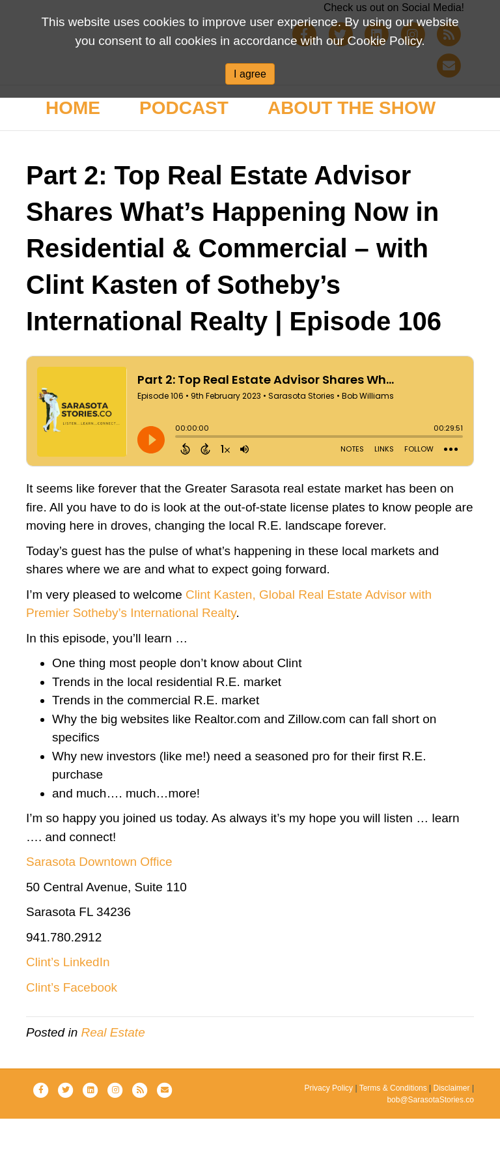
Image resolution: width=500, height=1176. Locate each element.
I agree (250, 73)
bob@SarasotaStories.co (430, 1157)
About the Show (352, 165)
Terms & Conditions (393, 1145)
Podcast (184, 165)
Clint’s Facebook (71, 1045)
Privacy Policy (328, 1145)
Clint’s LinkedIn (68, 1019)
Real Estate (113, 1090)
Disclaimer (452, 1145)
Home (73, 165)
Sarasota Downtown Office (99, 919)
